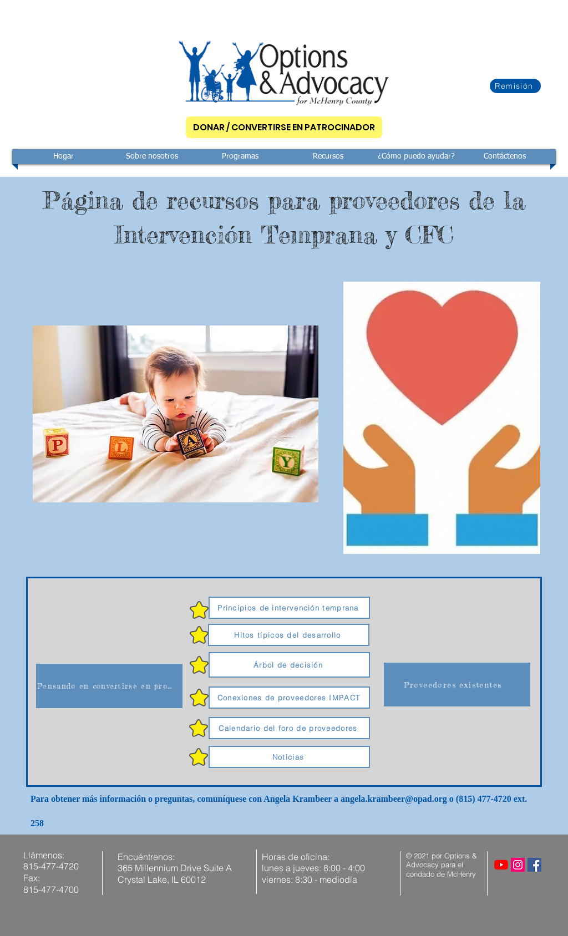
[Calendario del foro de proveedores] (289, 728)
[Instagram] (518, 865)
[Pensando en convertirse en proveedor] (109, 686)
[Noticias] (289, 757)
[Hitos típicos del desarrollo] (288, 635)
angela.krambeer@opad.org (394, 798)
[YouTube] (501, 865)
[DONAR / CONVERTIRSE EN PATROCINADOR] (284, 127)
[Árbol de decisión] (289, 665)
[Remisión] (515, 86)
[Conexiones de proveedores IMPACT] (289, 697)
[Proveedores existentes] (457, 684)
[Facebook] (534, 865)
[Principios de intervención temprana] (289, 608)
